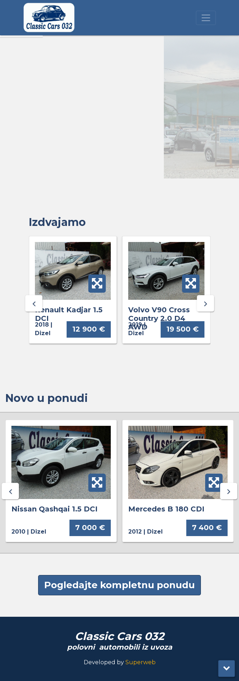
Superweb (140, 662)
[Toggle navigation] (206, 18)
